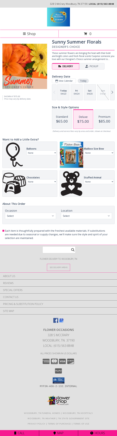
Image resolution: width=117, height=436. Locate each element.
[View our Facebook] (55, 322)
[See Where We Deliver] (58, 267)
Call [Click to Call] (19, 433)
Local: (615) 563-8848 (58, 346)
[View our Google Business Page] (61, 322)
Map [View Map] (58, 433)
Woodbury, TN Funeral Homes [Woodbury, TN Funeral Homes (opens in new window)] (42, 413)
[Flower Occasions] (58, 25)
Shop (29, 33)
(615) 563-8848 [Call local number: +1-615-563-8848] (105, 3)
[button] (58, 380)
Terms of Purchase (59, 423)
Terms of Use (81, 423)
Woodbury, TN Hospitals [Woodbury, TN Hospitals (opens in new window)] (78, 413)
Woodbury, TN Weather (42, 418)
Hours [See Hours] (97, 433)
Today (83, 80)
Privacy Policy (36, 423)
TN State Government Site (73, 418)
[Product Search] (59, 249)
